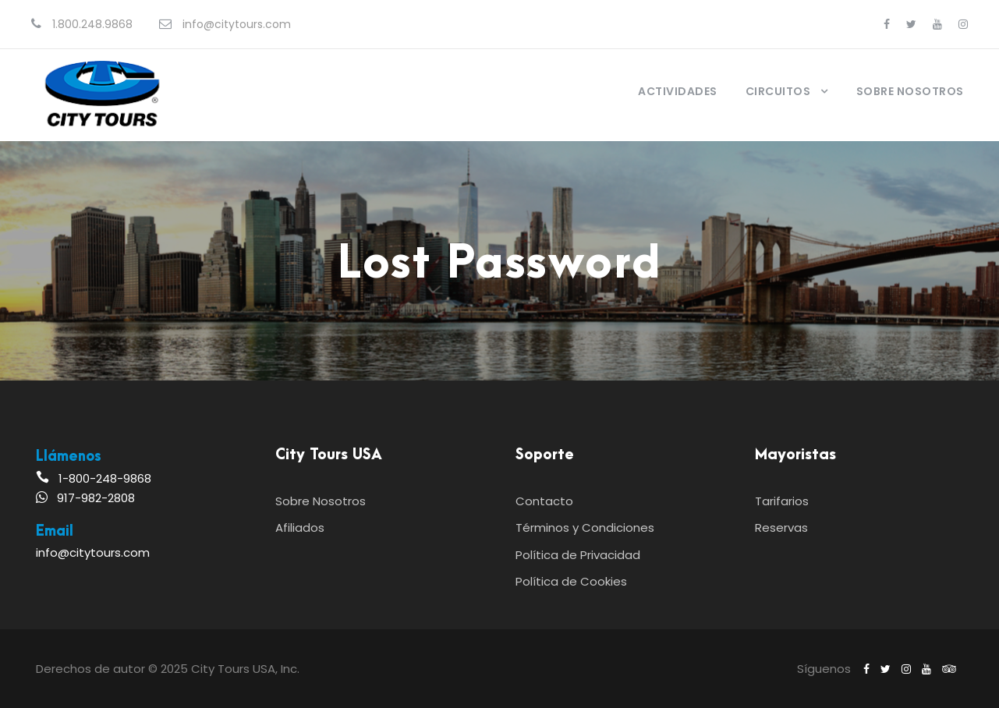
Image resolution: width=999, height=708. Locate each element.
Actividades (677, 91)
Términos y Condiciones (584, 527)
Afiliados (299, 527)
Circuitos (778, 91)
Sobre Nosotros (910, 91)
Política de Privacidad (577, 555)
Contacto (544, 501)
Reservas (781, 527)
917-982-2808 (96, 498)
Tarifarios (782, 501)
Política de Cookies (571, 581)
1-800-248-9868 (104, 478)
